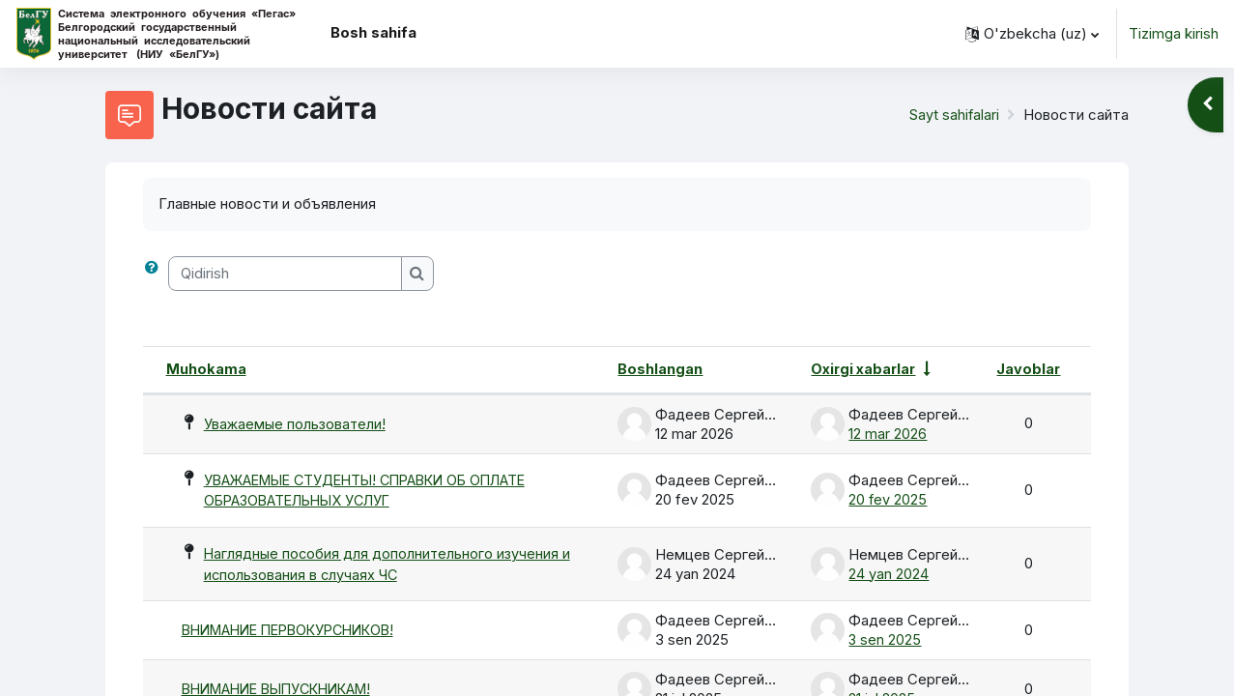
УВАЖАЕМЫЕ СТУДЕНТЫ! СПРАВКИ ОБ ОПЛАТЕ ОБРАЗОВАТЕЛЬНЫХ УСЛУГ (377, 491)
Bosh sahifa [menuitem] (373, 32)
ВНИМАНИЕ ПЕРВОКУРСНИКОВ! (297, 633)
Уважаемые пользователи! (295, 423)
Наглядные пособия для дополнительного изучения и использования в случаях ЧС (388, 566)
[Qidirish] (285, 274)
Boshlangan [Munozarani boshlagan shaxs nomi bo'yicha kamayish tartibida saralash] (659, 369)
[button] (1032, 34)
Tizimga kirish (1174, 33)
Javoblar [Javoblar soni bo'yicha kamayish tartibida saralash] (1027, 369)
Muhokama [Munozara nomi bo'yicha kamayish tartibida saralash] (206, 369)
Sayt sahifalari (953, 114)
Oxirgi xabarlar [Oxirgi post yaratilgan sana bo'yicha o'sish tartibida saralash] (864, 369)
